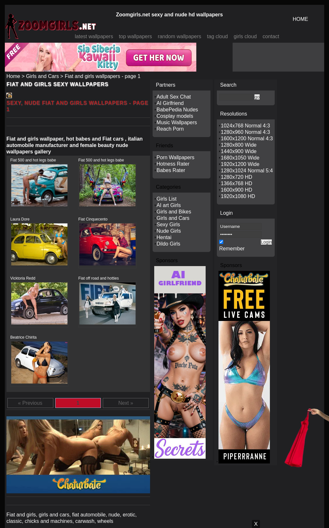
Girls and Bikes (173, 211)
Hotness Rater (172, 164)
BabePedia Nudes (177, 109)
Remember (232, 248)
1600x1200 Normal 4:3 (247, 138)
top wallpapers (135, 36)
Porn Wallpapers (175, 157)
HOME (300, 19)
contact (270, 36)
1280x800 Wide (238, 145)
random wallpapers (179, 36)
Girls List (166, 199)
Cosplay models (174, 116)
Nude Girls (168, 231)
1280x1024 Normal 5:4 (247, 170)
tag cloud (217, 36)
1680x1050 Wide (240, 157)
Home (13, 76)
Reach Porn (170, 129)
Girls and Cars (42, 76)
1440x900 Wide (238, 151)
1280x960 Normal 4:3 (245, 132)
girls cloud (245, 36)
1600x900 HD (236, 190)
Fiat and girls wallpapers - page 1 (102, 76)
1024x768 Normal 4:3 (245, 125)
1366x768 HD (236, 183)
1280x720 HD (236, 177)
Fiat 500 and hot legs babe (33, 160)
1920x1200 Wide (240, 164)
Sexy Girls (168, 224)
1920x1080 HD (238, 196)
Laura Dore (20, 219)
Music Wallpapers (176, 122)
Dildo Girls (168, 244)
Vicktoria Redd (22, 278)
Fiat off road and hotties (98, 278)
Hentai (163, 237)
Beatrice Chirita (23, 337)
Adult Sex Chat (173, 97)
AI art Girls (168, 205)
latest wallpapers (94, 36)
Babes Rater (170, 170)
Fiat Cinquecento (93, 219)
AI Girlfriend (169, 103)
